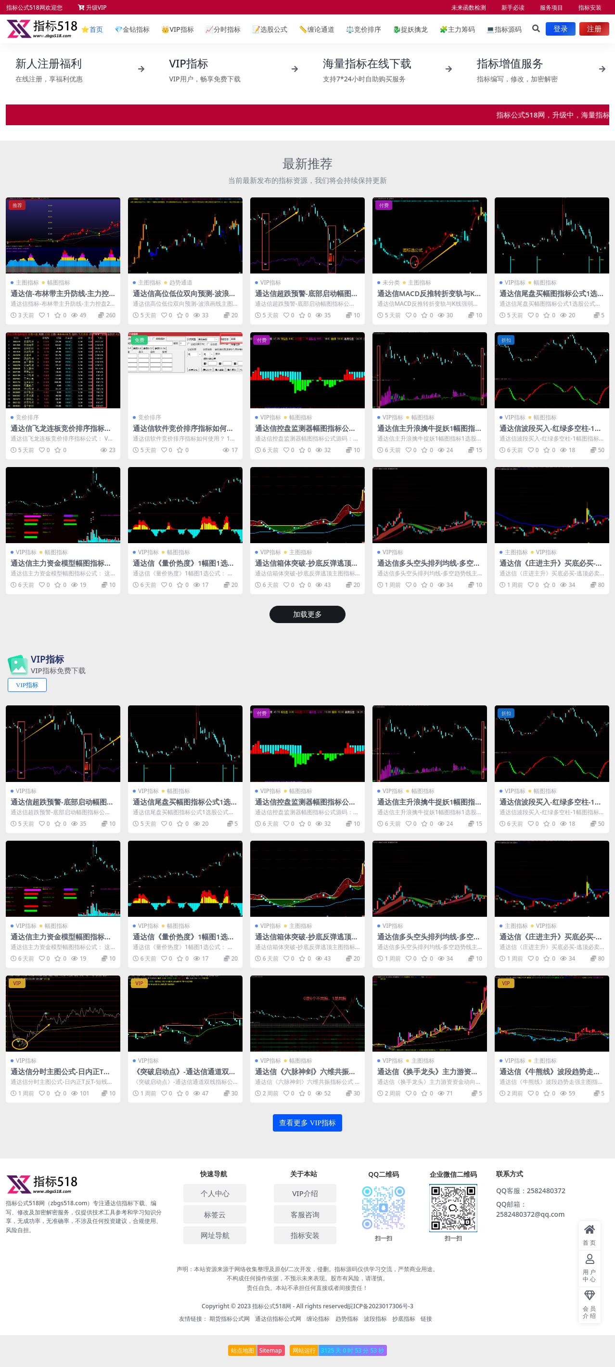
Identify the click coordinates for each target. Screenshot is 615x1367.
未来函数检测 (468, 7)
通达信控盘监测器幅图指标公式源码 (305, 432)
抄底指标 (403, 1318)
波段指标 (375, 1318)
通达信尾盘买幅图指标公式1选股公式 (549, 297)
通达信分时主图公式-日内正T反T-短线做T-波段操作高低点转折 (63, 1075)
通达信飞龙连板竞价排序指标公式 (61, 432)
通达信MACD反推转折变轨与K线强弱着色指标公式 (426, 297)
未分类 (391, 282)
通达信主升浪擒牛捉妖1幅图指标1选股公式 (426, 432)
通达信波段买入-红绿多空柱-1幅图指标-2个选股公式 (551, 432)
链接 (426, 1318)
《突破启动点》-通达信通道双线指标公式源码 (184, 1075)
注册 (594, 29)
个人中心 (215, 1192)
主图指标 (27, 282)
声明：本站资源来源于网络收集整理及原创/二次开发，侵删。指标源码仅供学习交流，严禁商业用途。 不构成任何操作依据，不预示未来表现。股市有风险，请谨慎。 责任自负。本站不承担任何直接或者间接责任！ (308, 1277)
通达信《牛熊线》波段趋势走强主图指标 (550, 1075)
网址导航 (215, 1234)
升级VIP (92, 7)
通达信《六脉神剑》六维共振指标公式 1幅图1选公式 (305, 1075)
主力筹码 (456, 29)
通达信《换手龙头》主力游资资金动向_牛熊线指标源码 (427, 1075)
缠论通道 (316, 29)
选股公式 (269, 29)
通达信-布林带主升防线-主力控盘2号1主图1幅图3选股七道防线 (62, 297)
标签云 (215, 1213)
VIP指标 (177, 29)
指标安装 (590, 7)
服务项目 (551, 7)
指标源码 (504, 29)
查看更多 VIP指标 (307, 1122)
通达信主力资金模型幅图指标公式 (61, 567)
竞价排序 (363, 29)
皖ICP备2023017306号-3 (380, 1305)
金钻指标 (132, 29)
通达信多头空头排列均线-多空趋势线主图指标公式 (429, 567)
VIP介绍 (305, 1192)
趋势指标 (347, 1318)
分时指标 (223, 29)
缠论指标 (318, 1318)
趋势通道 (180, 282)
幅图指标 (58, 282)
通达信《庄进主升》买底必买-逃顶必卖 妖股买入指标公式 (551, 567)
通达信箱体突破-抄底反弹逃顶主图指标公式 (307, 567)
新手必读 (513, 7)
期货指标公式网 (229, 1318)
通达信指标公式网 (278, 1318)
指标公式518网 (271, 1305)
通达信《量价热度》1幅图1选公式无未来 (184, 567)
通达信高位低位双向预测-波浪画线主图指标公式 (184, 297)
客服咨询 (305, 1213)
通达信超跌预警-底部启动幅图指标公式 (307, 297)
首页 (91, 29)
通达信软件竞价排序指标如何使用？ (183, 432)
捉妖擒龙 (410, 29)
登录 (560, 29)
